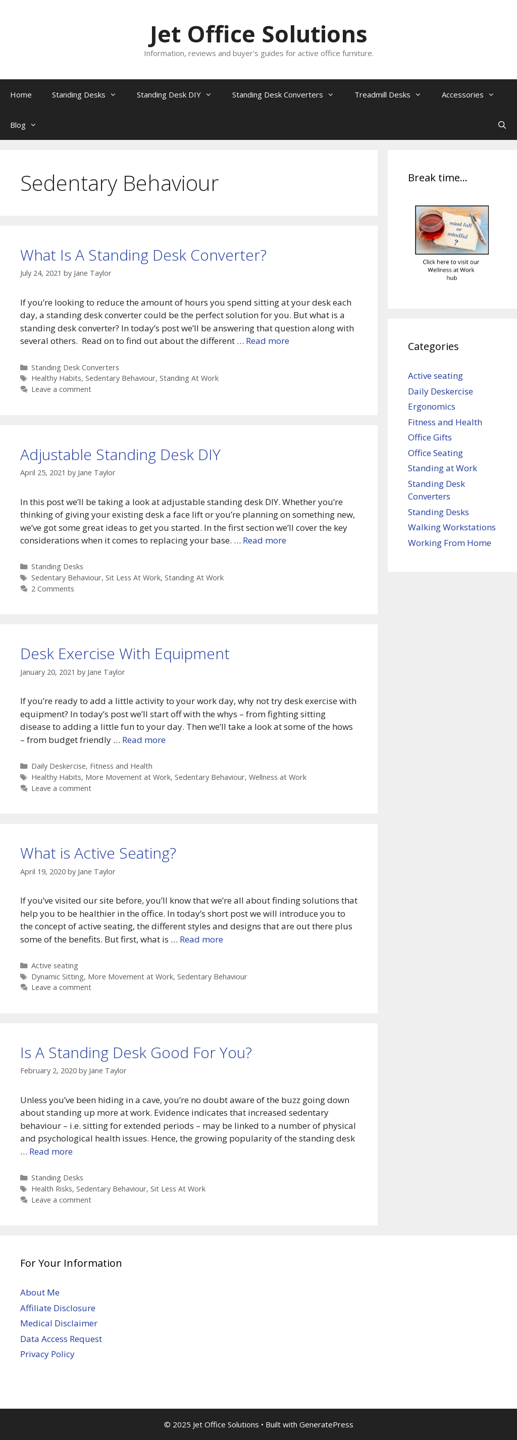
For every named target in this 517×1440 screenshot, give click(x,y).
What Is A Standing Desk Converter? (143, 254)
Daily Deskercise (58, 766)
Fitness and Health (121, 766)
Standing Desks (89, 94)
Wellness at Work (277, 777)
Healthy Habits (56, 378)
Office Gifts (430, 437)
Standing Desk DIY (179, 94)
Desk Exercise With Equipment (125, 653)
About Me (40, 1292)
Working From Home (449, 543)
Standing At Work (189, 378)
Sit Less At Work (133, 577)
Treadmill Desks (393, 94)
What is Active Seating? (98, 852)
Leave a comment (61, 389)
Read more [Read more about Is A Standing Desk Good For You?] (51, 1151)
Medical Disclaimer (58, 1323)
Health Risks (51, 1189)
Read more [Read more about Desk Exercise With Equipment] (144, 740)
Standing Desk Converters (288, 94)
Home (21, 94)
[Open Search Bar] (502, 125)
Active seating (54, 965)
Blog (28, 125)
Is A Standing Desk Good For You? (136, 1052)
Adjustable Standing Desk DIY (120, 454)
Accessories (473, 94)
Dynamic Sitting (57, 976)
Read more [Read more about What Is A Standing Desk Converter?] (267, 340)
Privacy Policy (47, 1354)
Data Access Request (61, 1339)
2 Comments (52, 588)
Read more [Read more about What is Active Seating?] (201, 939)
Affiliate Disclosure (57, 1308)
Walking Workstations (452, 527)
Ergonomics (431, 406)
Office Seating (435, 453)
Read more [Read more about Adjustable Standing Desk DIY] (264, 540)
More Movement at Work (128, 777)
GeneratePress (326, 1424)
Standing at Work (442, 468)
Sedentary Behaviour (120, 378)
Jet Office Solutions (259, 33)
